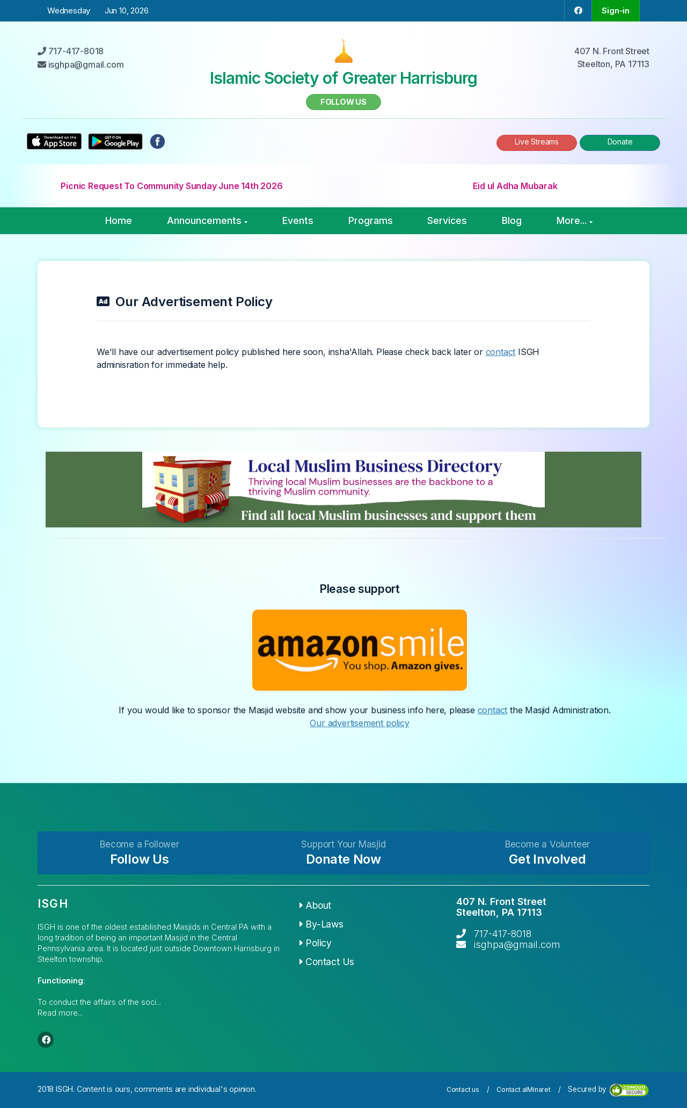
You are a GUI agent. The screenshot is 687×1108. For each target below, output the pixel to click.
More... (575, 220)
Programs (370, 220)
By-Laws (321, 924)
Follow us (343, 101)
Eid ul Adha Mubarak (515, 185)
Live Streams (537, 141)
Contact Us (327, 961)
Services (447, 220)
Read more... (60, 1012)
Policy (315, 942)
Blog (512, 220)
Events (297, 220)
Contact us (463, 1089)
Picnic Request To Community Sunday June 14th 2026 (171, 185)
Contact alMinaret (523, 1089)
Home (118, 220)
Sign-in (616, 10)
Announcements (207, 220)
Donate (620, 141)
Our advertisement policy (359, 723)
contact (501, 351)
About (315, 905)
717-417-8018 (502, 933)
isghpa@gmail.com (517, 944)
